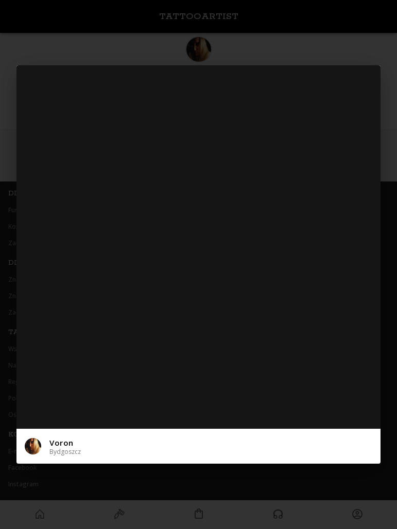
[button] (198, 446)
